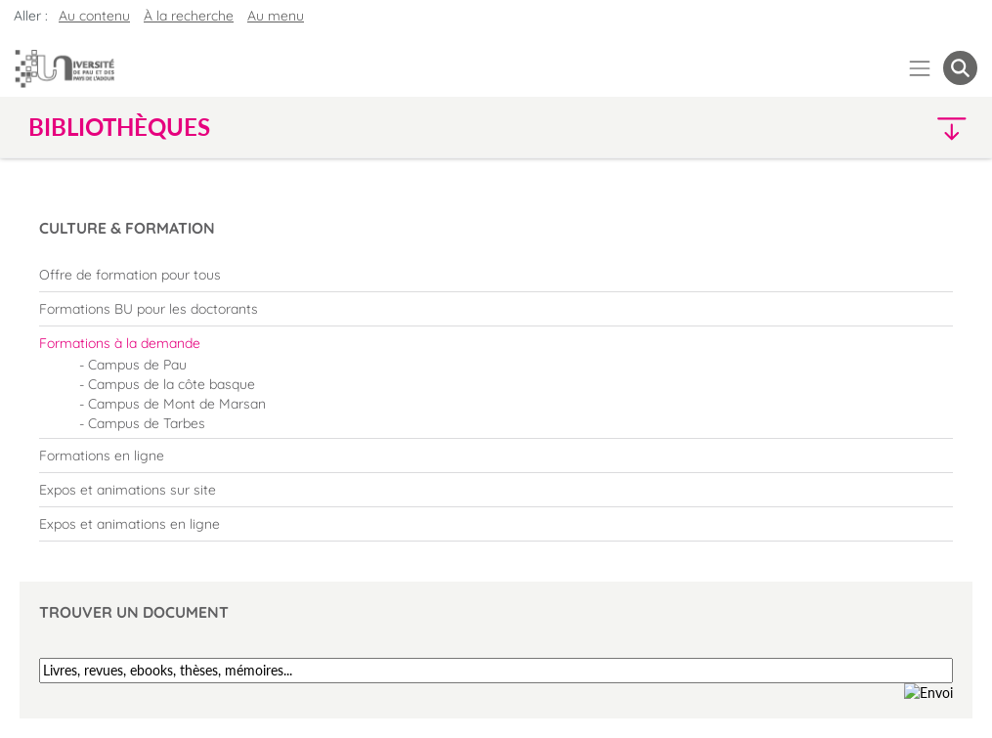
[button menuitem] (960, 68)
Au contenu (94, 15)
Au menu (275, 15)
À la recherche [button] (189, 15)
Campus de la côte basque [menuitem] (171, 384)
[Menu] (920, 68)
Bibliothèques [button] (119, 127)
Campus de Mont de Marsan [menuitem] (177, 403)
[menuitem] (496, 274)
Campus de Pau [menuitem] (137, 364)
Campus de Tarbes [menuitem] (146, 423)
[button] (861, 128)
